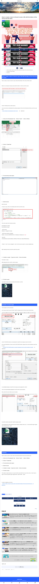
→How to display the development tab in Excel (10, 111)
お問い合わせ (24, 581)
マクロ (10, 494)
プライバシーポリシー (19, 581)
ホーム (14, 581)
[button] (33, 50)
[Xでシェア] (6, 50)
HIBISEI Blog (19, 1)
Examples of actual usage (10, 71)
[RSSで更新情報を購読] (20, 506)
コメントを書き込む (19, 567)
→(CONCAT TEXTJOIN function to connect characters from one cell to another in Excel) (18, 347)
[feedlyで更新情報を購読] (18, 506)
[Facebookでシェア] (15, 50)
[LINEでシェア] (24, 50)
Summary (7, 72)
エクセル (3, 494)
